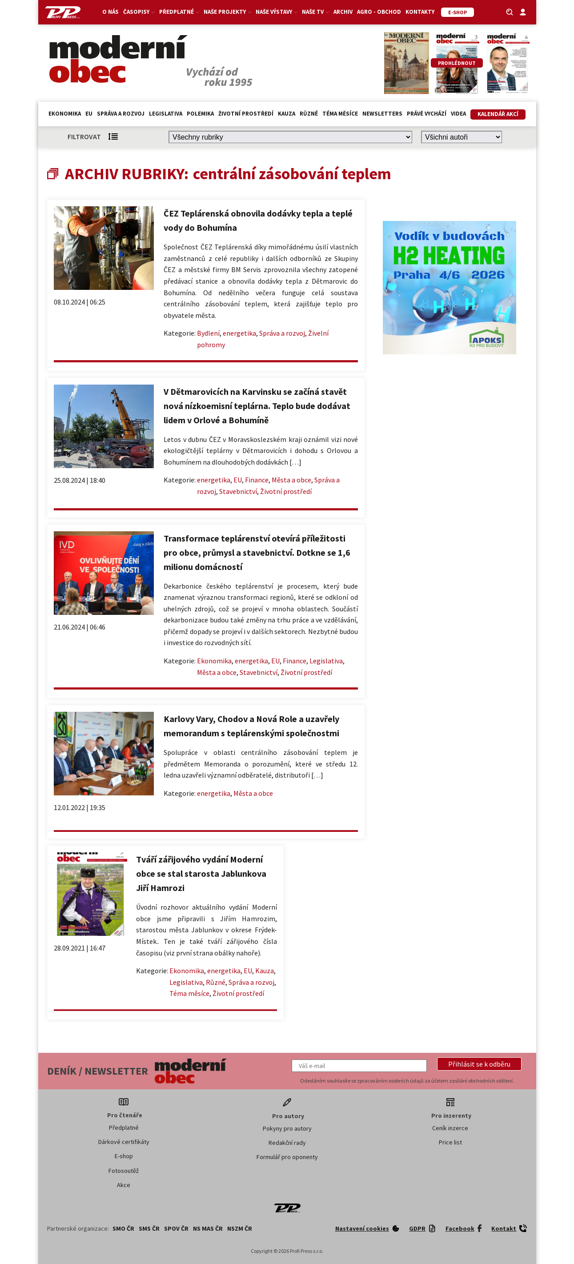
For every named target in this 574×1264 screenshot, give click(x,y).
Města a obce (291, 479)
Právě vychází (426, 113)
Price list (450, 1142)
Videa (458, 113)
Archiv (343, 12)
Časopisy (139, 12)
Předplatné (179, 12)
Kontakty (419, 12)
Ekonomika (64, 113)
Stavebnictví (238, 491)
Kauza (286, 113)
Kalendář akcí (498, 114)
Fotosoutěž (123, 1171)
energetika (239, 333)
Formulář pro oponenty (287, 1157)
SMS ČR (149, 1228)
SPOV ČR (176, 1228)
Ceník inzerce (450, 1128)
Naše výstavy (276, 12)
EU (88, 113)
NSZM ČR (239, 1228)
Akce (123, 1185)
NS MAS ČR (208, 1228)
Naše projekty (227, 12)
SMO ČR (123, 1228)
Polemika (200, 113)
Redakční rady (287, 1143)
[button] (479, 1064)
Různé (309, 113)
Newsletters (382, 113)
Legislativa (165, 113)
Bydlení (208, 333)
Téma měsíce (340, 113)
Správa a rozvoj (121, 113)
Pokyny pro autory (287, 1128)
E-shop (124, 1156)
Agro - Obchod (379, 12)
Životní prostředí (245, 113)
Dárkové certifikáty (123, 1142)
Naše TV (315, 12)
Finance (257, 479)
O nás (110, 12)
